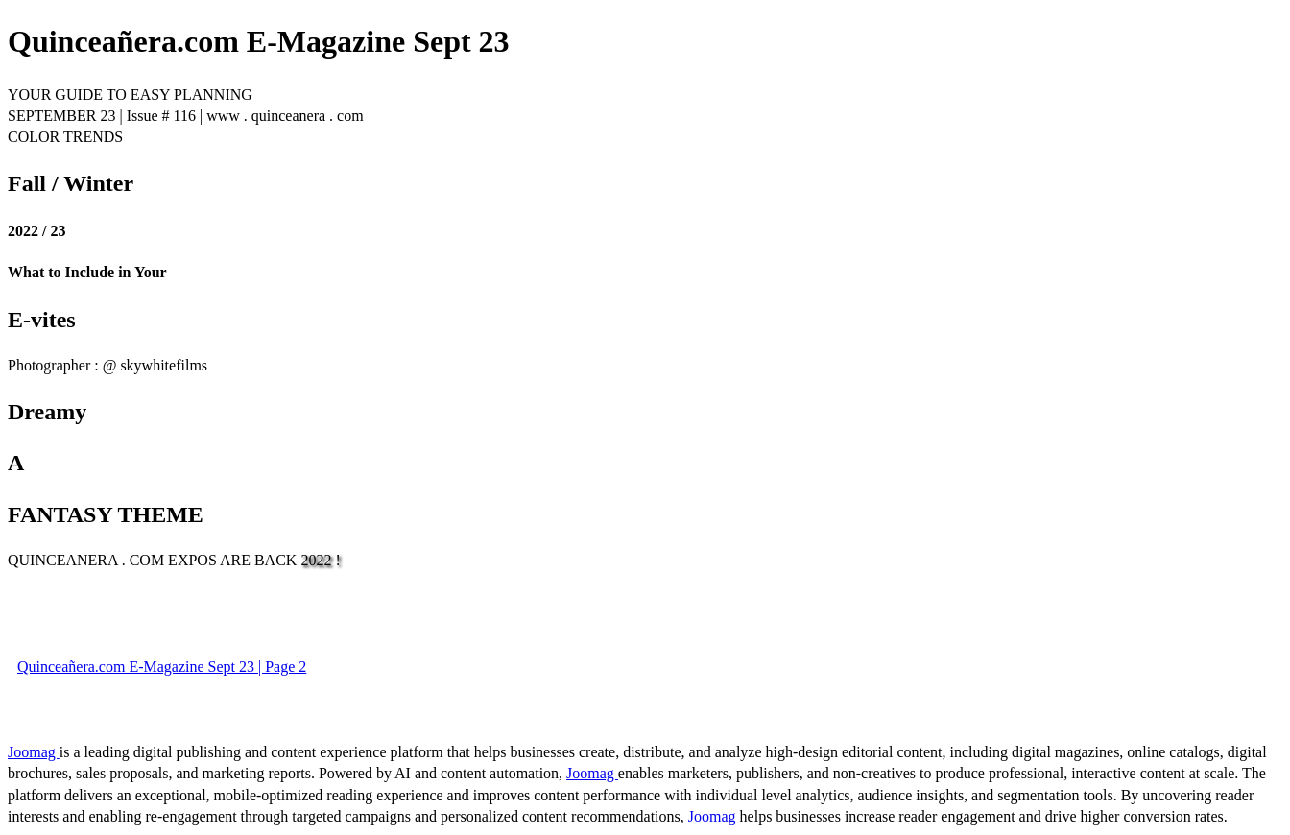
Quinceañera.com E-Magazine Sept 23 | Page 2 (161, 666)
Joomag (34, 752)
